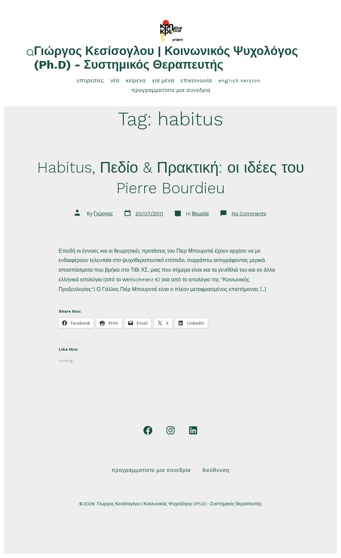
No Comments (248, 213)
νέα (114, 80)
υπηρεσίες (90, 80)
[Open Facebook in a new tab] (148, 430)
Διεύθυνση (215, 470)
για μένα (163, 80)
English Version (239, 80)
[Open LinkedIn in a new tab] (193, 430)
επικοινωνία (196, 80)
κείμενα (136, 80)
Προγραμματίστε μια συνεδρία (171, 90)
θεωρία (200, 213)
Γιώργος (103, 213)
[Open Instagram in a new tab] (170, 430)
